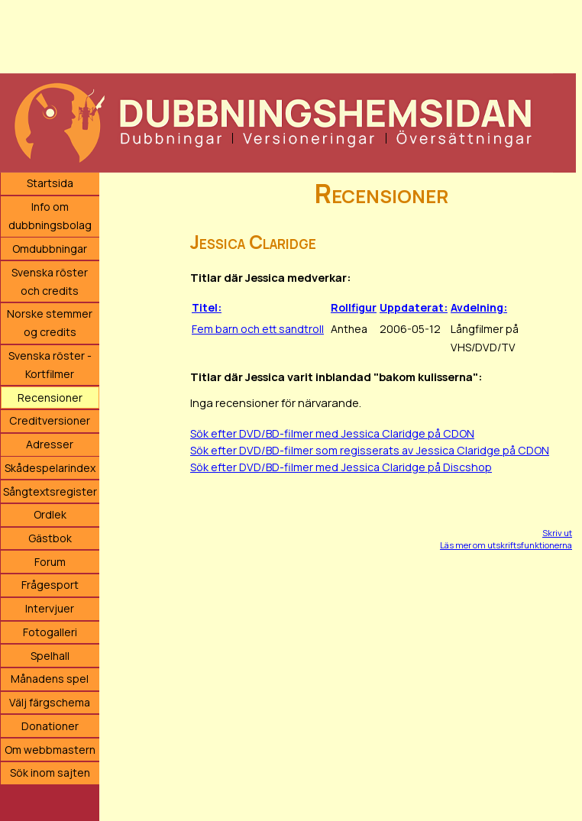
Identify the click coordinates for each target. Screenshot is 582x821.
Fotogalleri (50, 632)
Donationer (50, 726)
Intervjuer (49, 608)
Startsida (50, 183)
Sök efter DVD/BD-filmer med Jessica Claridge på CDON (332, 433)
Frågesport (50, 584)
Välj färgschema (49, 702)
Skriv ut (557, 532)
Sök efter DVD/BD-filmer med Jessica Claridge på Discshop (341, 467)
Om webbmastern (50, 749)
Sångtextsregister (50, 491)
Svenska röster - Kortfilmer (50, 364)
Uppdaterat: (414, 307)
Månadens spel (50, 678)
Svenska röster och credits (49, 281)
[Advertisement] (288, 34)
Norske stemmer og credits (49, 322)
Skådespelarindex (50, 468)
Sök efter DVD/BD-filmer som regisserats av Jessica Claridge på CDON (369, 450)
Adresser (49, 444)
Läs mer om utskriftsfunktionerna (506, 545)
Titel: (206, 307)
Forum (50, 561)
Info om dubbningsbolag (50, 215)
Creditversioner (49, 420)
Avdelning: (479, 307)
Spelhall (50, 655)
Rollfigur (354, 307)
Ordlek (50, 514)
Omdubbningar (49, 248)
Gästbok (50, 538)
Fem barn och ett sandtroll (258, 329)
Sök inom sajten (50, 772)
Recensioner (50, 397)
